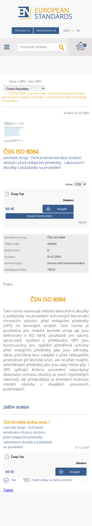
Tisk (13, 480)
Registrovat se (46, 30)
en (78, 30)
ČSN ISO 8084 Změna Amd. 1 (27, 434)
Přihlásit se (22, 30)
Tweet (8, 490)
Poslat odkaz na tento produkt (51, 480)
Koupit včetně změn (39, 216)
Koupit (62, 209)
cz (73, 30)
